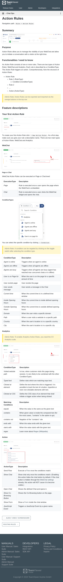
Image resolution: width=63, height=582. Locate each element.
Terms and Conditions (53, 549)
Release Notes (8, 8)
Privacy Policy (49, 546)
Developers (42, 8)
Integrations (28, 546)
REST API (27, 549)
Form (26, 502)
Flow (28, 471)
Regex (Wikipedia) (41, 431)
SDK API (26, 552)
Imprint (46, 552)
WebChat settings (47, 480)
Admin (30, 8)
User (20, 8)
